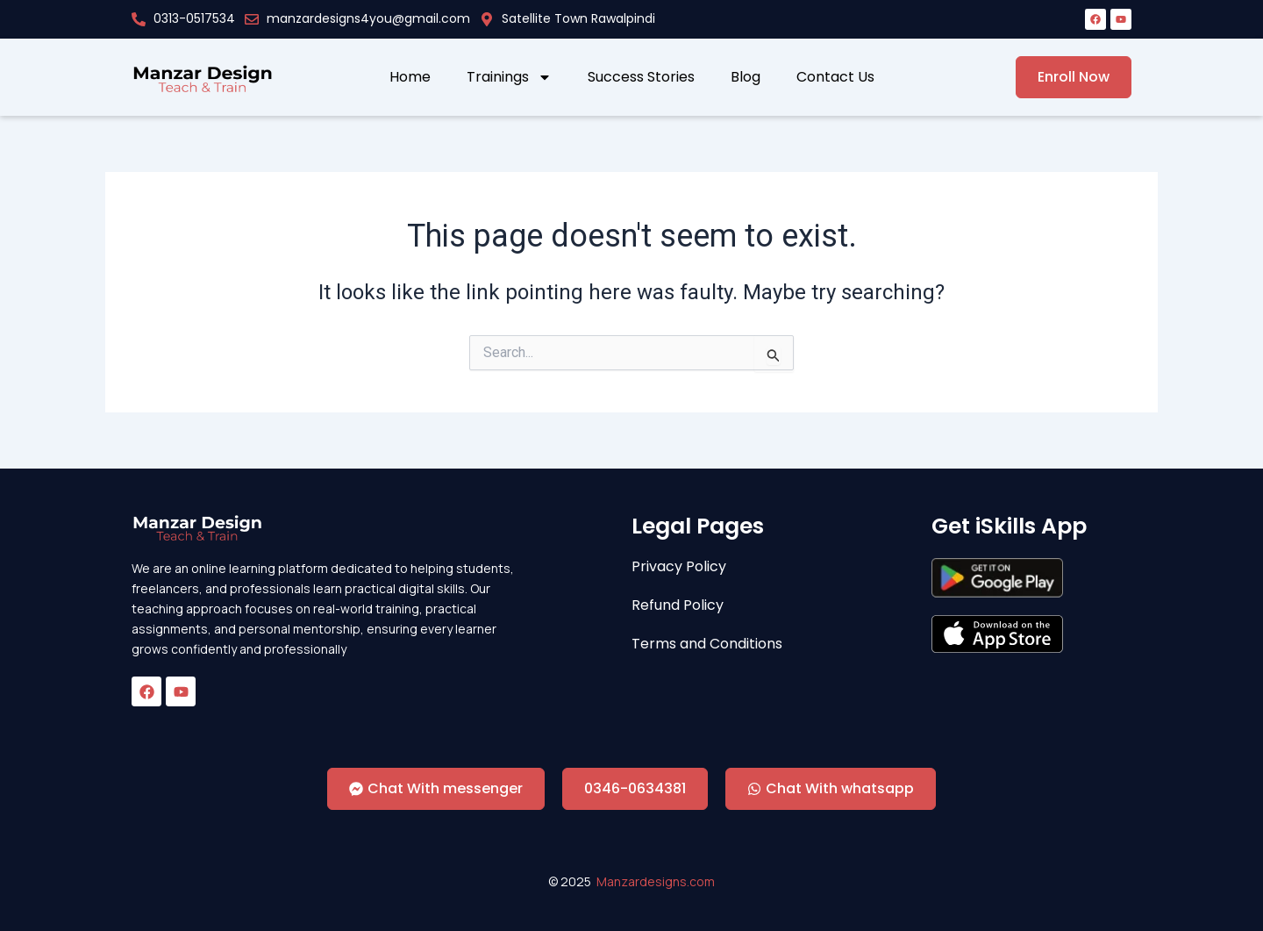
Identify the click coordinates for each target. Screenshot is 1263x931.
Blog (745, 77)
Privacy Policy (679, 567)
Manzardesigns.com (655, 881)
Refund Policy (678, 605)
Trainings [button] (509, 77)
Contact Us (835, 77)
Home (410, 77)
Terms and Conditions (707, 644)
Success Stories (641, 77)
